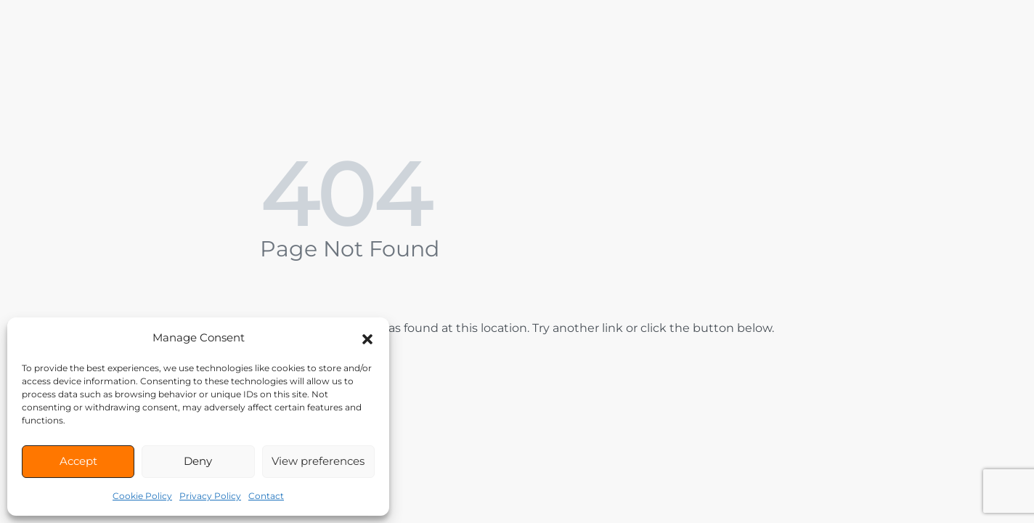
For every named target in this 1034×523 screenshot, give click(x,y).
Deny (198, 461)
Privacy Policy (210, 495)
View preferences (318, 461)
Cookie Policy (142, 495)
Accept (78, 461)
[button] (367, 338)
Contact (266, 495)
